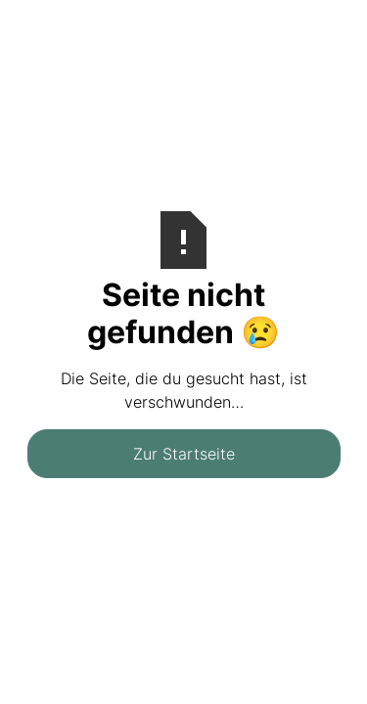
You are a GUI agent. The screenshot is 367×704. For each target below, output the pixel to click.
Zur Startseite (184, 453)
